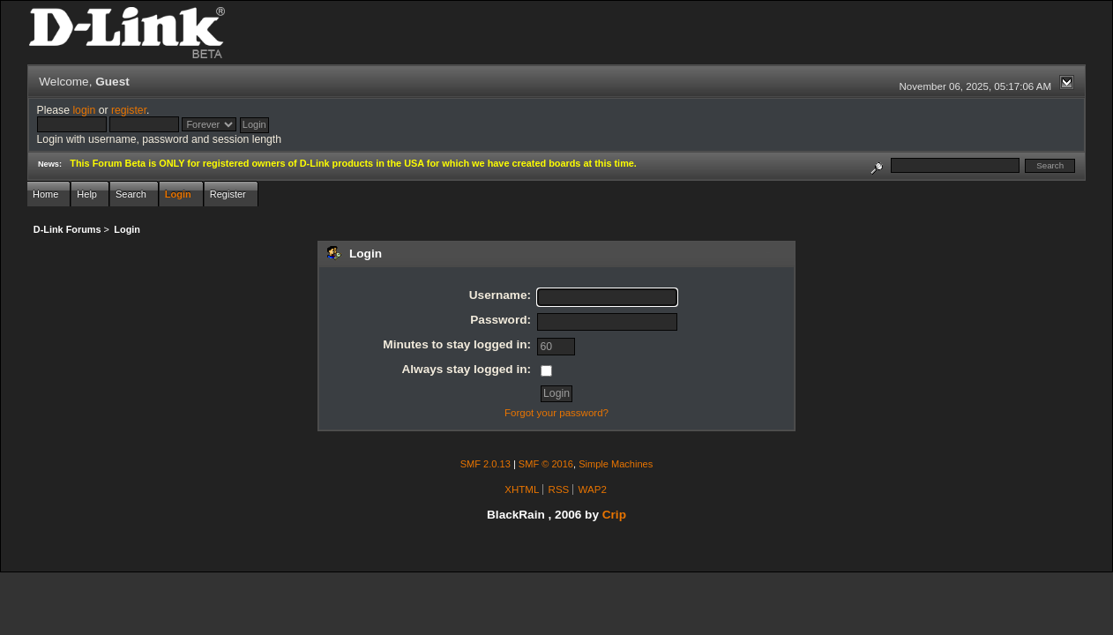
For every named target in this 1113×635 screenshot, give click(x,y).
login (83, 110)
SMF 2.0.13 (485, 464)
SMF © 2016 (546, 464)
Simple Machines (616, 464)
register (128, 110)
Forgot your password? (556, 412)
